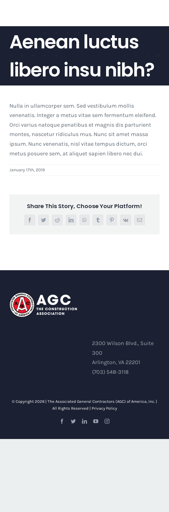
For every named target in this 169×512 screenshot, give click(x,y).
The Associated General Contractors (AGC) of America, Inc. (101, 401)
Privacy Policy (104, 408)
